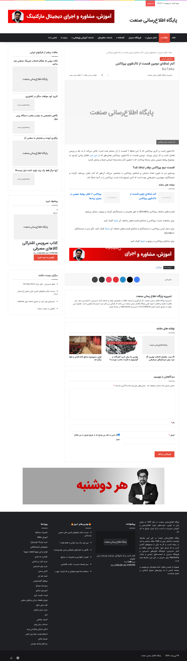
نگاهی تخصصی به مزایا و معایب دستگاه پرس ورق (37, 117)
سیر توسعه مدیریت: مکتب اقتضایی (75, 564)
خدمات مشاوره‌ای (105, 37)
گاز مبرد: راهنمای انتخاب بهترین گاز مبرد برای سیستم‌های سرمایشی (160, 358)
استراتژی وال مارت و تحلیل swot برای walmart (36, 301)
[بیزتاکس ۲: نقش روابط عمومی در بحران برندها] (112, 197)
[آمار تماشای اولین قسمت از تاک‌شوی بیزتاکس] (166, 197)
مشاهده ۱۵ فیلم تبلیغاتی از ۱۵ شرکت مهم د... (71, 571)
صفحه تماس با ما (171, 570)
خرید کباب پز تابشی (39, 561)
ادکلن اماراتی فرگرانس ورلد (37, 629)
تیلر (46, 614)
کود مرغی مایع (41, 605)
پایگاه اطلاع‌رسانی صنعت (169, 522)
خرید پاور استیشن (40, 566)
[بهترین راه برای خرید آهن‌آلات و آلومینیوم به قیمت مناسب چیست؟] (122, 345)
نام (172, 422)
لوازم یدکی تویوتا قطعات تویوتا (35, 551)
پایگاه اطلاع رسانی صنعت (151, 655)
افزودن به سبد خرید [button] (45, 257)
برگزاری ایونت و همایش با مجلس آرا (41, 138)
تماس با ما (52, 37)
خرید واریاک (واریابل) (39, 542)
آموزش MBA (42, 537)
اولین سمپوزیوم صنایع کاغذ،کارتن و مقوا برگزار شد (85, 358)
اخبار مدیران (152, 37)
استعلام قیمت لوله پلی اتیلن (36, 634)
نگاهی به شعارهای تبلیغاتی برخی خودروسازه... (70, 549)
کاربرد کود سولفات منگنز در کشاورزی (41, 96)
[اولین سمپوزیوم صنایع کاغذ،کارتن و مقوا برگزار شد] (85, 345)
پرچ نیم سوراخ (41, 585)
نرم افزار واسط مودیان (39, 643)
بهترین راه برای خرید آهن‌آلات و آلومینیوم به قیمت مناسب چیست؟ (123, 358)
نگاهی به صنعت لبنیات (46, 308)
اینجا (116, 220)
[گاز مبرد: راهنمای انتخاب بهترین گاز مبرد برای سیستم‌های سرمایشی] (158, 345)
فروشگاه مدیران (135, 37)
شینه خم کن (42, 576)
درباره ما (64, 37)
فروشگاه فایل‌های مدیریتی (153, 551)
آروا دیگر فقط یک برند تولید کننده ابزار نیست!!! (36, 170)
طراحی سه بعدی (41, 556)
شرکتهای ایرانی (150, 52)
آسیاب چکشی (42, 619)
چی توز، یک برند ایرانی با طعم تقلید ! (74, 542)
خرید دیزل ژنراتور (40, 609)
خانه (174, 37)
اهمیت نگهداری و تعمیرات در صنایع (75, 557)
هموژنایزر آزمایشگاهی (38, 547)
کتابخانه (121, 37)
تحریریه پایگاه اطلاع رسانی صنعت (159, 75)
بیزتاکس (159, 267)
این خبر (93, 155)
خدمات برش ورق (40, 624)
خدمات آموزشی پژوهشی (83, 37)
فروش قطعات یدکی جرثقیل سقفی (34, 600)
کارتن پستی (42, 571)
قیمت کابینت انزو (40, 595)
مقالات (165, 37)
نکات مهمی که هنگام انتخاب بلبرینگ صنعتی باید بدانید (35, 62)
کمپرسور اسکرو (41, 590)
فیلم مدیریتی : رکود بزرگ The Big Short (39, 284)
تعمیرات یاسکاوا (41, 532)
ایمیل (171, 435)
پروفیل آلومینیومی (40, 580)
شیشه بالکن (42, 638)
